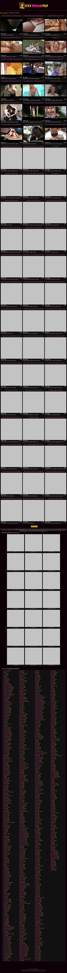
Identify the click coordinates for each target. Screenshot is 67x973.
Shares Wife (53, 672)
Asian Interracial (7, 734)
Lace (36, 683)
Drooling (21, 705)
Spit (51, 726)
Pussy (36, 903)
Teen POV (53, 778)
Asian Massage (7, 739)
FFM (20, 743)
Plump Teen (37, 879)
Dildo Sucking (22, 682)
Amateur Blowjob (7, 686)
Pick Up (36, 864)
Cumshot (5, 956)
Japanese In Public (23, 949)
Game (20, 819)
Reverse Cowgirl (38, 928)
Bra (4, 835)
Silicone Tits (53, 686)
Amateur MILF (6, 691)
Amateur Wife (6, 695)
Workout (52, 862)
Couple (5, 921)
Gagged (20, 817)
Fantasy (20, 753)
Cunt (4, 958)
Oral (36, 826)
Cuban (5, 931)
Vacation (52, 822)
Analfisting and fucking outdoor (11, 200)
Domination (21, 693)
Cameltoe (5, 860)
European (21, 730)
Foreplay (21, 794)
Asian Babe (6, 730)
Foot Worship (21, 791)
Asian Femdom (7, 733)
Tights (52, 791)
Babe (5, 764)
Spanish (52, 721)
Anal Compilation (7, 702)
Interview (21, 935)
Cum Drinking (6, 938)
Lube (36, 727)
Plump (36, 878)
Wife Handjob (53, 854)
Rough (36, 936)
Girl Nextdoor (21, 849)
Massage (37, 747)
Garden (20, 823)
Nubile (36, 808)
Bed (4, 789)
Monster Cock (37, 789)
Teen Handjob (53, 775)
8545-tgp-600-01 (55, 173)
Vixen (52, 830)
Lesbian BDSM (38, 698)
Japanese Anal (22, 945)
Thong (52, 782)
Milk (36, 769)
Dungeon (21, 708)
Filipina (20, 772)
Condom (5, 910)
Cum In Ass (6, 940)
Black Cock (6, 812)
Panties (36, 843)
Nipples (36, 807)
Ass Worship (6, 748)
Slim (51, 697)
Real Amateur (37, 919)
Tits (51, 801)
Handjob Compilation (23, 885)
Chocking (5, 879)
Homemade (21, 901)
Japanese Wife (22, 956)
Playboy (36, 872)
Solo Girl (52, 716)
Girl (20, 847)
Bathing (5, 782)
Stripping (52, 744)
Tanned (52, 764)
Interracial (21, 932)
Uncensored (53, 817)
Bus (4, 843)
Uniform (52, 818)
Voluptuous (53, 832)
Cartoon (5, 865)
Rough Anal (37, 938)
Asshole (5, 750)
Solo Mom (53, 718)
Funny (20, 814)
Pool (36, 882)
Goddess (21, 857)
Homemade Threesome (24, 903)
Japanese (21, 943)
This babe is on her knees (11, 390)
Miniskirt (36, 771)
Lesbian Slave (38, 715)
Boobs (5, 828)
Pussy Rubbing (38, 913)
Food (20, 789)
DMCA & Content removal (36, 971)
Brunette (5, 839)
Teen (52, 769)
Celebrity (5, 871)
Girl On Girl (21, 850)
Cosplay (5, 915)
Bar (4, 776)
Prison (36, 892)
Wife (51, 849)
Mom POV (37, 786)
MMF (36, 740)
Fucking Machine (22, 811)
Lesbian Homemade (39, 707)
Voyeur (52, 833)
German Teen (22, 843)
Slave (52, 695)
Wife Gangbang (54, 853)
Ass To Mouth (6, 747)
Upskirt (52, 821)
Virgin (52, 829)
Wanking (52, 835)
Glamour (21, 853)
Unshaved (53, 819)
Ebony (20, 712)
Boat (4, 823)
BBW (5, 755)
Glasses (20, 854)
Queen (36, 917)
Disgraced (21, 687)
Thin (51, 780)
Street (52, 741)
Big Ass (5, 794)
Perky (36, 855)
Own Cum (37, 835)
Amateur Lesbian (7, 690)
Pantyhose (37, 844)
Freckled (21, 800)
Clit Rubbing (6, 893)
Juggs (36, 672)
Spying (52, 730)
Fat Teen (21, 759)
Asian (5, 726)
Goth (20, 862)
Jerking (20, 960)
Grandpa (21, 865)
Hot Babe (21, 910)
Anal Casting (6, 701)
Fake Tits (21, 750)
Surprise (52, 753)
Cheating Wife (6, 875)
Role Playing (37, 932)
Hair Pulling (21, 874)
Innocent (21, 926)
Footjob (20, 793)
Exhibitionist (21, 734)
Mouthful (36, 794)
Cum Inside (6, 945)
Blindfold (5, 817)
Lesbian (36, 694)
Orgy (36, 830)
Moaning (36, 776)
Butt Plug (5, 854)
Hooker (20, 904)
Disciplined (21, 686)
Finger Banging (22, 775)
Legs (36, 693)
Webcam (52, 840)
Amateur (5, 683)
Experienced (21, 737)
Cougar (5, 919)
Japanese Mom (22, 953)
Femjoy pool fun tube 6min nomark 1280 (11, 227)
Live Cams (37, 723)
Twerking (52, 815)
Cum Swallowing (7, 953)
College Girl (6, 904)
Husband (21, 921)
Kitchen (36, 677)
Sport (52, 727)
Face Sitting (21, 746)
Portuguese (37, 885)
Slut (51, 700)
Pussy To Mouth (38, 915)
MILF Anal (37, 734)
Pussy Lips (37, 910)
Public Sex (37, 899)
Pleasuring (37, 875)
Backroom (6, 766)
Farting (20, 754)
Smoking (52, 702)
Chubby (5, 881)
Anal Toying (6, 715)
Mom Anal (37, 780)
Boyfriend (5, 833)
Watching (52, 836)
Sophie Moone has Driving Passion (34, 227)
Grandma (21, 864)
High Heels (21, 893)
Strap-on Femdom (54, 739)
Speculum (53, 723)
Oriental (36, 832)
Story (52, 734)
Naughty (36, 803)
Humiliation (21, 918)
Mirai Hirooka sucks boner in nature (33, 390)
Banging (5, 775)
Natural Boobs (38, 800)
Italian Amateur (22, 938)
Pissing (36, 871)
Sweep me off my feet (56, 81)
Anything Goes (55, 37)
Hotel (20, 911)
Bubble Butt (6, 840)
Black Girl (5, 814)
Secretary (37, 953)
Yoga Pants (53, 868)
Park (36, 846)
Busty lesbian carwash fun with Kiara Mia (33, 471)
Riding (36, 929)
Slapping (52, 694)
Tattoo (52, 765)
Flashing (21, 786)
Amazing (5, 697)
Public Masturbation (39, 897)
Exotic (20, 736)
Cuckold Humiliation (7, 933)
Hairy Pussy (21, 878)
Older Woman (37, 823)
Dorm (20, 695)
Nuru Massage (38, 811)
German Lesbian (22, 837)
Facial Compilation (23, 748)
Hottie (20, 913)
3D (4, 672)
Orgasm (36, 829)
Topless (52, 808)
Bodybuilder (6, 825)
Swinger (52, 758)
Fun (20, 812)
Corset (5, 914)
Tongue (52, 805)
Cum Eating (6, 939)
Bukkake (5, 842)
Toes (52, 803)
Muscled (36, 796)
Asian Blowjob (6, 732)
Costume (5, 917)
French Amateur (22, 803)
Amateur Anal (6, 684)
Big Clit (5, 797)
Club (4, 897)
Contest (5, 911)
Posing (36, 886)
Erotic (20, 726)
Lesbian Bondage (38, 700)
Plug (36, 876)
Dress (20, 704)
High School (21, 894)
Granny (20, 867)
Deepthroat (21, 677)
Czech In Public (22, 673)
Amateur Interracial (7, 689)
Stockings (52, 733)
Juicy (36, 673)
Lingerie (36, 721)
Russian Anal (37, 943)
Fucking (20, 810)
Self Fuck (37, 956)
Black (5, 811)
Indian (20, 925)
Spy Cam (52, 729)
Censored (5, 872)
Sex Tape (37, 960)
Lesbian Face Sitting (39, 702)
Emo (20, 723)
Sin (51, 687)
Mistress (36, 775)
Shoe (52, 676)
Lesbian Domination (39, 701)
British (5, 837)
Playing (36, 874)
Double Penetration (23, 701)
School (36, 949)
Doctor (20, 689)
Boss (5, 832)
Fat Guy (20, 757)
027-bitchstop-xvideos (33, 417)
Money (36, 787)
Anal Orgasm (6, 712)
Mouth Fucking (38, 793)
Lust (36, 732)
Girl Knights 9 (55, 146)
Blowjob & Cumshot (7, 822)
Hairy (20, 875)
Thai (51, 779)
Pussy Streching (38, 914)
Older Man (37, 822)
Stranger (52, 736)
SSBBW (36, 946)
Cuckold (5, 932)
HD (20, 872)
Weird (52, 842)
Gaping (20, 822)
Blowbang (6, 819)
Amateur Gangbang (7, 687)
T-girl (52, 759)
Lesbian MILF (37, 709)
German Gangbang (23, 833)
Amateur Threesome (8, 694)
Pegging (36, 853)
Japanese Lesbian (22, 950)
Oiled (36, 818)
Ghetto (20, 846)
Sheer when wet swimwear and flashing (11, 471)
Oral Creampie (38, 828)
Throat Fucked (53, 785)
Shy (51, 684)
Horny (20, 907)
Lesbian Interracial (38, 708)
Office (36, 817)
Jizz (36, 670)
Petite (36, 860)
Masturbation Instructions (40, 753)
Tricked (52, 811)
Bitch (5, 808)
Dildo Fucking (22, 680)
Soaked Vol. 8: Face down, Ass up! (55, 444)
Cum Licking (6, 946)
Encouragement (22, 725)
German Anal (21, 829)
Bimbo (5, 805)
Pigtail (36, 868)
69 (4, 676)
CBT (4, 855)
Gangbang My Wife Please (11, 173)
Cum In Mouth (6, 942)
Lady (36, 684)
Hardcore (21, 887)
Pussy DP (37, 904)
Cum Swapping (7, 954)
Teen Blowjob (53, 772)
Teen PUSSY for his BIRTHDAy (55, 59)
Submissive (53, 751)
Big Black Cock (7, 796)
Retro (36, 925)
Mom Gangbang (38, 782)
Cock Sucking (6, 901)
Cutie (20, 670)
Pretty (36, 889)
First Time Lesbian (22, 780)
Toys (52, 810)
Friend (20, 807)
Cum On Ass (6, 947)
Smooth (52, 704)
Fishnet (20, 782)
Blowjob (5, 821)
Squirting (52, 732)
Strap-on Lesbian (54, 740)
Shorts (52, 680)
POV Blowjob (37, 840)
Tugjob (52, 814)
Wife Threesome (54, 858)
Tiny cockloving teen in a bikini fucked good (33, 81)
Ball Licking (6, 772)
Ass (4, 741)
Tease (52, 768)
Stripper (52, 743)
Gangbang (21, 821)
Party (36, 849)
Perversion (37, 857)
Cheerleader (6, 876)
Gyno (20, 871)
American (5, 698)
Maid (36, 741)
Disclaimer (24, 971)
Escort (20, 727)
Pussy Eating (37, 906)
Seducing (37, 954)
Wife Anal (52, 850)
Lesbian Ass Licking (39, 697)
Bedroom (5, 790)
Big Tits (5, 801)
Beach (5, 785)
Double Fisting (22, 700)
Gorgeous (21, 861)
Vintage (52, 826)
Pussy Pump (37, 911)
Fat (20, 755)
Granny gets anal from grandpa (55, 390)
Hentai (20, 890)
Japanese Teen (22, 954)
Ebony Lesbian (22, 718)
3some (5, 673)
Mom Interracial (38, 785)
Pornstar (36, 883)
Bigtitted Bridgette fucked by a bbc (55, 15)
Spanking (52, 722)
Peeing (36, 851)
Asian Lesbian (6, 736)
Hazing (20, 889)
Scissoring (37, 950)
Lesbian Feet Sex (38, 704)
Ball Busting (6, 771)
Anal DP (5, 705)
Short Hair (53, 679)
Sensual (36, 957)
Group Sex (21, 868)
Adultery (5, 680)
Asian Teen (6, 740)
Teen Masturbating (54, 776)
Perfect (36, 854)
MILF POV (37, 739)
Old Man (36, 821)
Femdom (21, 765)
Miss (36, 772)
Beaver (5, 787)
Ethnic (20, 729)
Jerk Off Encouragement (24, 958)
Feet (20, 761)
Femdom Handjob (22, 766)
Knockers (37, 679)
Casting (5, 868)
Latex (36, 687)
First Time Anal (22, 779)
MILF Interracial (38, 737)
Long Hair (37, 725)
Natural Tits (37, 801)
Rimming (36, 931)
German (20, 826)
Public (36, 896)
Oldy (36, 825)
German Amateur (22, 828)
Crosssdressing (7, 929)
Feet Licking (21, 762)
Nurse (36, 810)
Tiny (51, 793)
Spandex (52, 719)
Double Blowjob (22, 698)
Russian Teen (37, 945)
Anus (5, 721)
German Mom (22, 840)
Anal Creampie (6, 704)
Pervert (36, 858)
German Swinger (22, 842)
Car (4, 864)
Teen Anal (53, 771)
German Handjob (22, 835)
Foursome (21, 797)
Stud (52, 747)
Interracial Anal (22, 933)
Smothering (53, 705)
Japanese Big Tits (22, 946)
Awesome (5, 754)
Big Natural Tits (7, 800)
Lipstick (36, 722)
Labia (36, 682)
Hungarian (21, 919)
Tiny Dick (52, 794)
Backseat (5, 768)
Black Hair (6, 815)
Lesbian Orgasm (38, 712)
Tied (51, 787)
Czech (20, 672)
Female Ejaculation (23, 764)
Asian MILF (6, 737)
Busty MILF (6, 849)
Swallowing (53, 754)
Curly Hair (6, 960)
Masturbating (37, 751)
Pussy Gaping (38, 907)
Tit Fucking (53, 797)
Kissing (36, 676)
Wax (51, 839)
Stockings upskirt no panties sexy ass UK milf (33, 498)
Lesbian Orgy (37, 714)
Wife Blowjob (53, 851)
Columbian (6, 907)
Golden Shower (22, 858)
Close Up (5, 894)
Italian (20, 936)
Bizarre (5, 810)
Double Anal (21, 697)
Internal (20, 931)
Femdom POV (22, 768)
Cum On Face (6, 949)
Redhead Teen (38, 924)
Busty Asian (6, 847)
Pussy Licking (37, 908)
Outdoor (36, 833)
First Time (21, 778)
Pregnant (37, 887)
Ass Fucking (6, 743)
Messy (36, 764)
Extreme (21, 741)
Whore (52, 847)
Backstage (6, 769)
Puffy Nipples (37, 900)
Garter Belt (21, 825)
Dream (20, 702)
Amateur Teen (6, 693)
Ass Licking (6, 744)
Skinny (52, 691)
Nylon (36, 812)
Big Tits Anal (6, 803)
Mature (36, 755)
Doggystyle (21, 690)
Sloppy (52, 698)
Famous (20, 751)
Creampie (5, 925)
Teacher (52, 766)
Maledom (37, 743)
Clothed (5, 896)
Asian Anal (6, 729)
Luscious (36, 730)
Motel (36, 791)
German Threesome (23, 844)
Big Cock (5, 798)
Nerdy (36, 805)
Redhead (37, 922)
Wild (51, 860)
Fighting (20, 771)
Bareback (5, 778)
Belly (5, 793)
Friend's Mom (22, 808)
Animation (6, 718)
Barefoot (5, 779)
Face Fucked (21, 744)
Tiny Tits (52, 796)
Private (36, 893)
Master (36, 750)
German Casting (22, 832)
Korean (36, 680)
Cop (4, 913)
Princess (36, 890)
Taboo (52, 761)
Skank (52, 690)
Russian (36, 940)
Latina (36, 689)
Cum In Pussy (6, 943)
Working (52, 861)
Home (20, 900)
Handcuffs (21, 881)
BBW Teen (6, 759)
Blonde (5, 818)
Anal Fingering (6, 708)
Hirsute (20, 896)
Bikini (5, 804)
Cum (4, 935)
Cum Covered (6, 936)
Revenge (37, 926)
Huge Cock (21, 917)
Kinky (36, 675)
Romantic (37, 935)
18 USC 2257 (29, 971)
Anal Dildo (6, 707)
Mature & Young (38, 757)
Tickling (52, 786)
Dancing (21, 675)
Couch (5, 918)
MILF (36, 733)
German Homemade (23, 836)
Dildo (20, 679)
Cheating (5, 874)
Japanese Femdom (23, 947)
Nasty (36, 798)
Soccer (52, 709)
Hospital (20, 908)
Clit (4, 892)
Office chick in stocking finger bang (11, 102)
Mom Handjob (38, 783)
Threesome (53, 783)
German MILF (22, 839)
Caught (5, 869)
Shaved (52, 675)
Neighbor (37, 804)
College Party (6, 906)
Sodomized (53, 712)
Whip (52, 846)
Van (51, 823)
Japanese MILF (22, 951)
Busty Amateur (6, 846)
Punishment (37, 901)
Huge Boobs (21, 915)
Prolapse (36, 894)
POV (36, 837)
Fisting (20, 783)
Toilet (52, 804)
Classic (5, 886)
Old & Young (37, 819)
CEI (4, 857)
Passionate (37, 850)
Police (36, 881)
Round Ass (37, 939)
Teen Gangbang (54, 773)
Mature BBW (37, 761)
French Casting (22, 805)
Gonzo (20, 860)
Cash (5, 867)
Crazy (5, 924)
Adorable (5, 679)
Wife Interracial (54, 857)
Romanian (37, 933)
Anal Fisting (6, 709)
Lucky (36, 729)
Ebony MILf (21, 719)
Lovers (36, 726)
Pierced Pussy (38, 865)
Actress (5, 677)
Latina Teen (37, 690)
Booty (5, 830)
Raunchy (36, 918)
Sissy (52, 689)
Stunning (52, 750)
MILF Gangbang (38, 736)
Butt (4, 851)
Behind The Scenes (7, 791)
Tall (51, 762)
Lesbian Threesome (39, 719)
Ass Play (5, 746)
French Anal (21, 804)
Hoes (20, 899)
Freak (20, 798)
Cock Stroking (6, 900)
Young (52, 869)
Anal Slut (5, 714)
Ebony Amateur (22, 714)
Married (36, 744)
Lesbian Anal (37, 695)
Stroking (52, 746)
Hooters (20, 906)
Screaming (37, 951)
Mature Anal (37, 759)
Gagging (21, 818)
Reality (36, 921)
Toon (52, 807)
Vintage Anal (53, 828)
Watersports (53, 837)
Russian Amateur (38, 942)
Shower (52, 683)
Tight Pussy (53, 790)
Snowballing (53, 708)
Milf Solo (36, 768)
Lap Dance (37, 686)
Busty (5, 844)
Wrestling (52, 865)
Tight (52, 789)
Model (36, 778)
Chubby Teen (6, 885)
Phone (36, 862)
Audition (5, 751)
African (5, 682)
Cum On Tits (6, 951)
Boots (5, 829)
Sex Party (37, 958)
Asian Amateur (6, 727)
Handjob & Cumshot (23, 883)
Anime (5, 719)
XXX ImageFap (4, 12)
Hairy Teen (21, 879)
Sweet (52, 757)
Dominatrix (21, 694)
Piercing (36, 867)
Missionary (37, 773)
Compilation (6, 908)
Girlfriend (21, 851)
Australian (6, 753)
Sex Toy (52, 670)
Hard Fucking (21, 886)
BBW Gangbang (7, 758)
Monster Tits (37, 790)
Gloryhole (21, 855)
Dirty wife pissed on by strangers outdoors (11, 444)
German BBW (22, 830)
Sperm (52, 725)
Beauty (5, 786)
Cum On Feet (6, 950)
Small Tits (52, 701)
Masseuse (37, 748)
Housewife (21, 914)
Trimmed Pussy (54, 812)
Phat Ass (36, 861)
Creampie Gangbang (8, 928)
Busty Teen (6, 850)
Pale (36, 842)
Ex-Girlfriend (21, 732)
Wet (51, 843)
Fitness (20, 785)
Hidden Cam (21, 892)
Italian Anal (21, 939)
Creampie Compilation (8, 926)
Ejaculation (21, 722)
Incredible (21, 924)
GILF (20, 815)
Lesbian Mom (37, 711)
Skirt (51, 693)
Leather (36, 691)
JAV (20, 940)
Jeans (20, 957)
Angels (5, 716)
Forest (20, 796)
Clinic (5, 890)
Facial (20, 747)
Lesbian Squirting (38, 716)
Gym (20, 869)
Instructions (21, 929)
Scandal (36, 947)
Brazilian (5, 836)
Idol (20, 922)
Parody (36, 847)
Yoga (52, 867)
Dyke (20, 711)
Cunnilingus (6, 957)
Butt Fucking (6, 853)
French (20, 801)
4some (5, 675)
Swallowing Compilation (55, 755)
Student (52, 748)
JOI (20, 942)
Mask (36, 746)
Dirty (20, 683)
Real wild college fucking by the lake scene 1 (55, 102)
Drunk (20, 707)
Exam (20, 733)
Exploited (21, 739)
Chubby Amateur (7, 882)
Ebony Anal (21, 715)
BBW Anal (6, 757)
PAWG (36, 836)
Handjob (21, 882)
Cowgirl (5, 922)
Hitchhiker (21, 897)
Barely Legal (6, 780)
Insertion (21, 928)
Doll (20, 691)
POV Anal (37, 839)
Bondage (5, 826)
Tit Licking (53, 798)
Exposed (21, 740)
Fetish (20, 769)
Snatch (52, 707)
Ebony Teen (21, 721)
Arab (4, 722)
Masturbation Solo (38, 754)
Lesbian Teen (37, 718)
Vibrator (52, 825)
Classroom (6, 887)
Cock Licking (6, 899)
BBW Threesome (7, 761)
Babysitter (6, 765)
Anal (4, 700)
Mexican (36, 766)
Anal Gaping (6, 711)
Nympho (36, 814)
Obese (36, 815)
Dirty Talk (21, 684)
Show (52, 682)
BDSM (5, 762)
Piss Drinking (37, 869)
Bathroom (5, 783)
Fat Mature (21, 758)
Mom (36, 779)
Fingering (21, 776)
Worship (52, 864)
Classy (5, 889)
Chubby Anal (6, 883)
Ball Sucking (6, 773)
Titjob (52, 800)
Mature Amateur (38, 758)
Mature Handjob (38, 762)
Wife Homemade (54, 855)
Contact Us (42, 971)
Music (36, 797)
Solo (51, 715)
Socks (52, 711)
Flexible (20, 787)
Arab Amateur (6, 723)
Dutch (20, 709)
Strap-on (52, 737)
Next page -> (34, 526)
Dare (20, 676)
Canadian (5, 862)
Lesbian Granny (38, 705)
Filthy (20, 773)
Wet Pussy (53, 844)
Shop (52, 677)
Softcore (52, 714)
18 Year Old (6, 670)
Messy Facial (37, 765)
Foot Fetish (21, 790)
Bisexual (5, 807)
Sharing (52, 673)
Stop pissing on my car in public (55, 498)
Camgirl (5, 861)
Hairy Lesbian (22, 876)
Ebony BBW (21, 716)
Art (4, 725)
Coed (5, 903)
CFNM (5, 858)
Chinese (5, 878)
